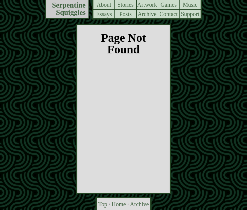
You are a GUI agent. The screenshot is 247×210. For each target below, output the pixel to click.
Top (102, 204)
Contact (168, 14)
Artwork (147, 4)
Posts (125, 14)
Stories (125, 4)
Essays (104, 14)
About (104, 4)
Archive (147, 14)
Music (190, 4)
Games (169, 4)
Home (119, 204)
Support (190, 14)
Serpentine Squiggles (69, 8)
